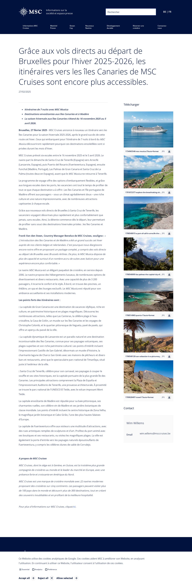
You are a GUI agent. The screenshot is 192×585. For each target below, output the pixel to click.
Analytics (38, 569)
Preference (52, 569)
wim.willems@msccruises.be (155, 433)
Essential (25, 569)
